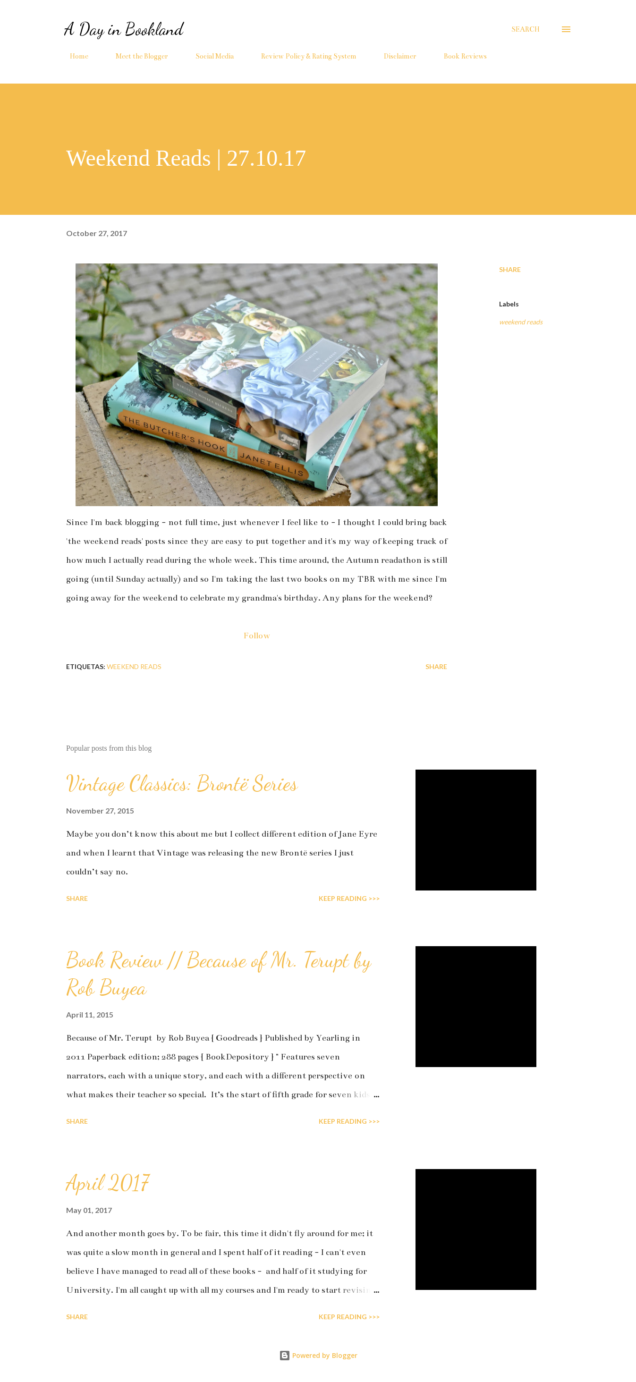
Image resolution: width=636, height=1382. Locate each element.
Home (73, 56)
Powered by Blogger (318, 1355)
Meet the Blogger (136, 56)
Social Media (209, 56)
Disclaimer (394, 56)
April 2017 (107, 1182)
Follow (256, 635)
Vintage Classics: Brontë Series (181, 783)
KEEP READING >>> (349, 898)
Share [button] (510, 269)
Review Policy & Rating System (303, 56)
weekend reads (521, 322)
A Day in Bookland (123, 29)
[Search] (525, 29)
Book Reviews (459, 56)
